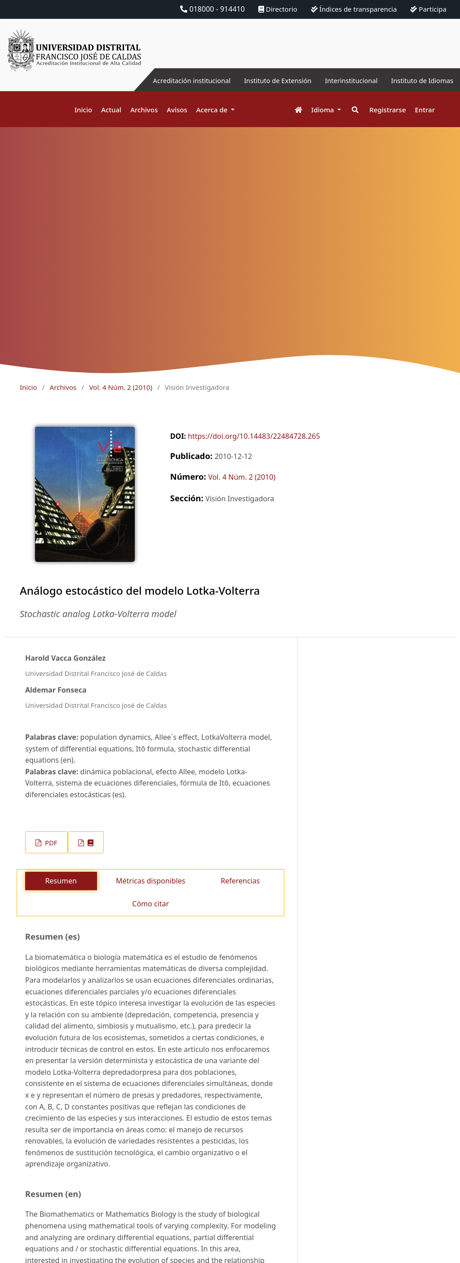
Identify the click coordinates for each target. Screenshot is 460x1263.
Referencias (240, 881)
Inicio (83, 109)
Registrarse (387, 109)
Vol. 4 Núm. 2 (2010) (120, 387)
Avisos (177, 109)
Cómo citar (150, 904)
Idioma (323, 109)
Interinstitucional (343, 80)
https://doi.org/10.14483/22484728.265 (254, 436)
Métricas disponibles (150, 881)
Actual (111, 109)
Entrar (425, 109)
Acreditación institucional (170, 80)
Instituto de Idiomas (419, 80)
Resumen (60, 881)
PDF (50, 842)
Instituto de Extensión (263, 80)
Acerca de (213, 109)
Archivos (144, 109)
